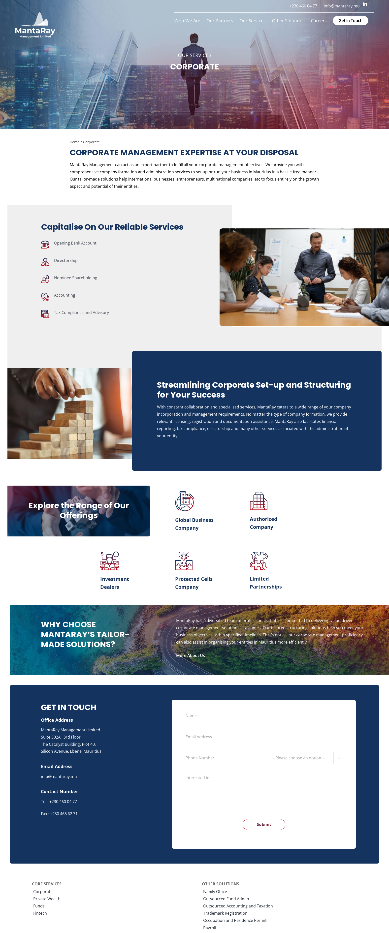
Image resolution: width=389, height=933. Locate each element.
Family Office (215, 891)
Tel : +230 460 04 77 (59, 801)
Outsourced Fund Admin (226, 899)
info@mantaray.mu (59, 776)
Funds (39, 906)
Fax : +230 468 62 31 (59, 813)
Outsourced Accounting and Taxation (238, 906)
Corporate (43, 891)
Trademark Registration (225, 913)
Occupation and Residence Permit (235, 920)
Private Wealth (47, 899)
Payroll (209, 928)
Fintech (40, 913)
